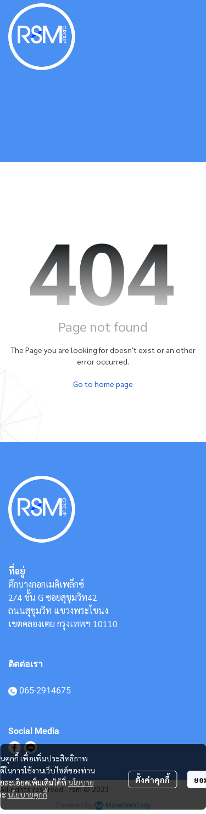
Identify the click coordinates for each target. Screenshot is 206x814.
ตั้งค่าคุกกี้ (152, 779)
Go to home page (103, 384)
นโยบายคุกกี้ (27, 794)
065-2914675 (45, 690)
